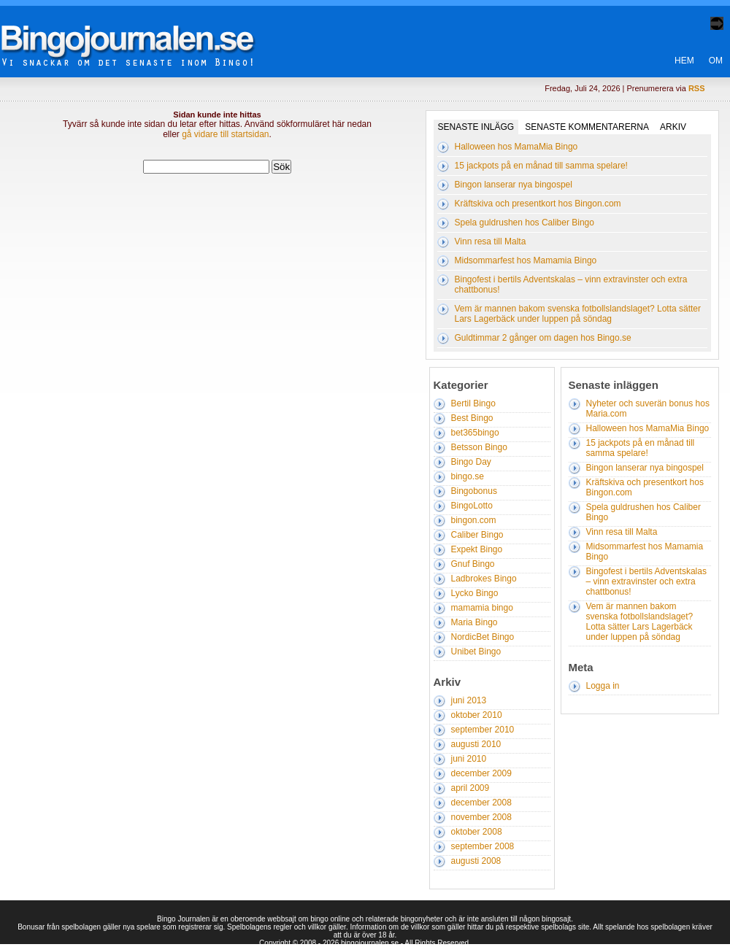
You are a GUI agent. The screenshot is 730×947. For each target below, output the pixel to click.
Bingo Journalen (138, 32)
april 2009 (470, 788)
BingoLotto (472, 505)
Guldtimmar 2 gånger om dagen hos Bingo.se (543, 338)
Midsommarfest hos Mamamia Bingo (526, 260)
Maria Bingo (474, 622)
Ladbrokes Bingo (484, 578)
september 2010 (483, 729)
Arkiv (673, 127)
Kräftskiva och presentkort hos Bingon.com (538, 203)
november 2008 (481, 817)
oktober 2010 (476, 715)
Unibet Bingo (476, 651)
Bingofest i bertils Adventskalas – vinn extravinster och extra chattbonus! (646, 581)
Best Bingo (472, 418)
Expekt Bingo (477, 549)
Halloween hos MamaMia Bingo (516, 147)
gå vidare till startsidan (225, 134)
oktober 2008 (476, 832)
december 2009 (481, 773)
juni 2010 (469, 759)
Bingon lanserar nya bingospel (513, 184)
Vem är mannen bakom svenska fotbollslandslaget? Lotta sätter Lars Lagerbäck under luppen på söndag (578, 314)
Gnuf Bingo (473, 564)
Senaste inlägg (476, 127)
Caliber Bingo (477, 535)
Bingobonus (474, 491)
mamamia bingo (482, 608)
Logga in (603, 686)
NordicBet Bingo (483, 637)
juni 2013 (469, 700)
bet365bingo (475, 433)
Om (716, 60)
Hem (684, 60)
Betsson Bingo (479, 447)
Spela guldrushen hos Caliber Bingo (524, 222)
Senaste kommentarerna (587, 127)
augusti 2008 (476, 861)
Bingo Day (471, 462)
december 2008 (481, 802)
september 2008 (483, 846)
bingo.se (467, 476)
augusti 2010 (476, 744)
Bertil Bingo (473, 403)
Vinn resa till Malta (490, 241)
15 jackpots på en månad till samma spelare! (541, 166)
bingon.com (473, 520)
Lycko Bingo (475, 593)
